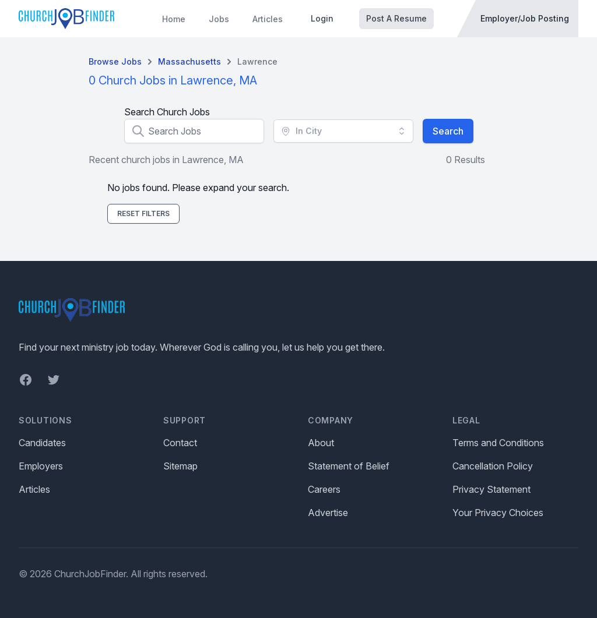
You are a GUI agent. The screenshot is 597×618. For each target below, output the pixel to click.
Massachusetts (189, 61)
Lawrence (257, 61)
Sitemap (180, 466)
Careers (324, 489)
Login (322, 18)
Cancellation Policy (492, 466)
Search (448, 131)
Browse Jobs (115, 61)
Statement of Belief (348, 466)
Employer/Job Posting (524, 18)
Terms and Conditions (498, 443)
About (321, 443)
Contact (180, 443)
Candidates (42, 443)
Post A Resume (396, 18)
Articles (267, 19)
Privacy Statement (491, 489)
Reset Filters (143, 213)
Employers (41, 466)
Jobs (219, 19)
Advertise (328, 512)
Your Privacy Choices (497, 512)
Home (173, 19)
